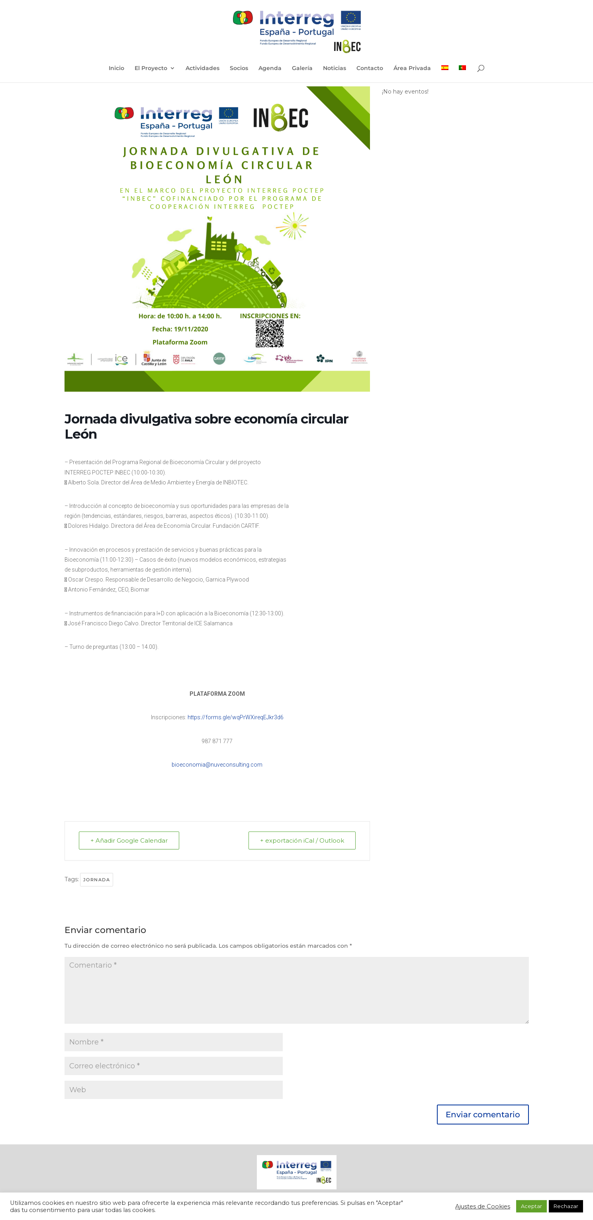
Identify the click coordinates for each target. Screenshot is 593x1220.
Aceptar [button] (531, 1206)
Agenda (270, 68)
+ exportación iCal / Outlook (302, 840)
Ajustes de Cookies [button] (482, 1206)
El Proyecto (151, 68)
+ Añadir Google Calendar (129, 840)
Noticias (334, 68)
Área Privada (412, 68)
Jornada (96, 879)
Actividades (202, 68)
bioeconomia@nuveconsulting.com (217, 764)
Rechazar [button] (566, 1206)
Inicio (116, 68)
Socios (239, 68)
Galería (302, 68)
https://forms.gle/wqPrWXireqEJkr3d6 (236, 717)
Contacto (369, 68)
